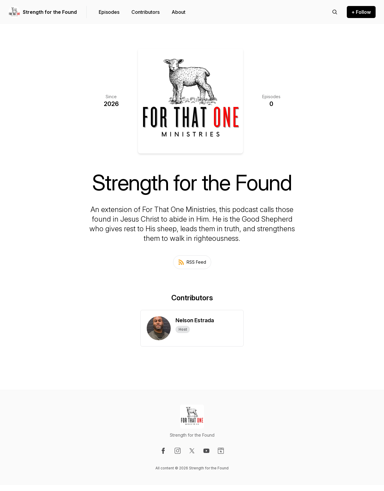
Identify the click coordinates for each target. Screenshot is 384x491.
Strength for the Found (50, 12)
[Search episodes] (334, 12)
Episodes (109, 12)
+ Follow (361, 12)
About (178, 12)
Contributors (145, 12)
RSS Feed (192, 262)
